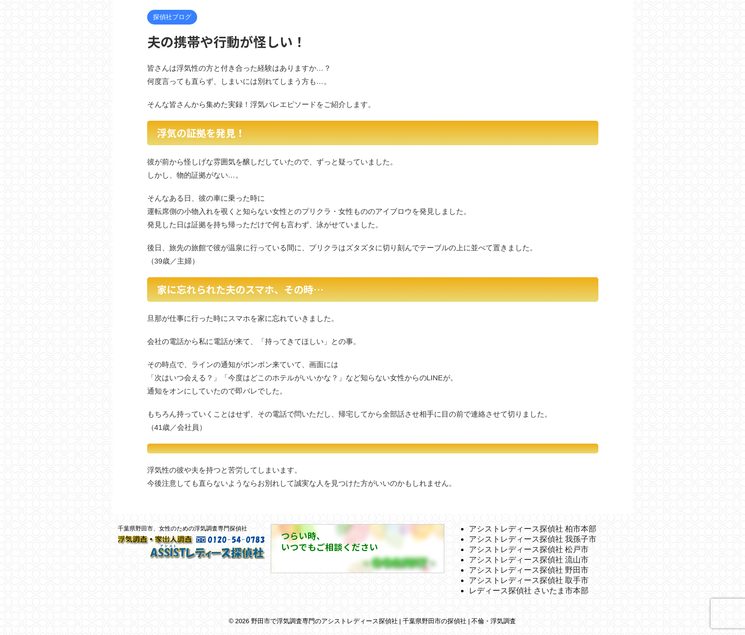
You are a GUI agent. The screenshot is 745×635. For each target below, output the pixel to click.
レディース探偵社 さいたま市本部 (529, 590)
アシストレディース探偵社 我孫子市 (532, 539)
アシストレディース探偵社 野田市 (529, 570)
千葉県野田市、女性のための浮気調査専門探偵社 (182, 528)
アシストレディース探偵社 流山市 (529, 560)
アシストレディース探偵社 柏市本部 (532, 529)
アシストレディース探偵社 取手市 (529, 580)
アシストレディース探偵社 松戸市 (529, 549)
